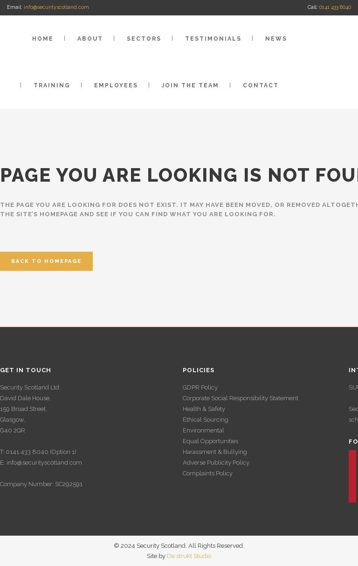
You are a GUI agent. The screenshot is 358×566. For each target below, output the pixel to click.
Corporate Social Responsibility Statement (240, 398)
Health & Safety (204, 408)
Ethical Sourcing (205, 419)
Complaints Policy (208, 473)
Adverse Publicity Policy (216, 462)
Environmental (203, 430)
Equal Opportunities (210, 441)
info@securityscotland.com (56, 7)
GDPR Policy (200, 387)
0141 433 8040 (335, 7)
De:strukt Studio (189, 555)
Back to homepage (46, 261)
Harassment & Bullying (215, 451)
